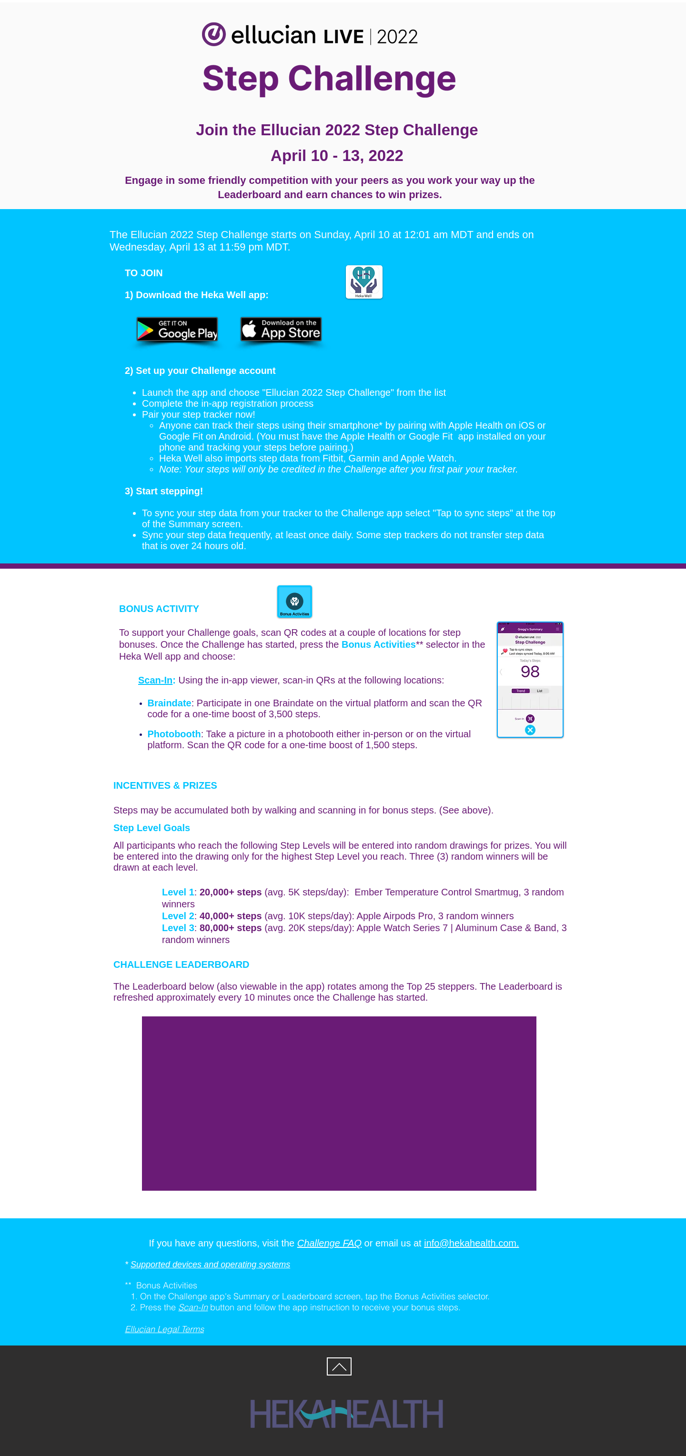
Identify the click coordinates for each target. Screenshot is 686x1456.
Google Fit (181, 436)
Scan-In (155, 680)
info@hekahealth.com (470, 1243)
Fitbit (333, 458)
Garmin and (375, 458)
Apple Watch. (429, 458)
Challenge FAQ (329, 1243)
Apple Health (475, 425)
